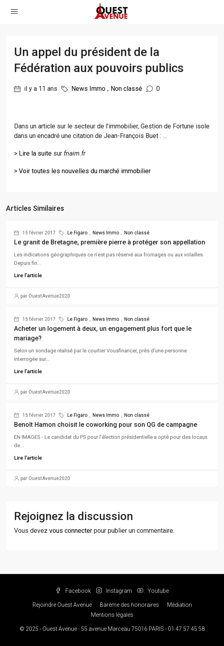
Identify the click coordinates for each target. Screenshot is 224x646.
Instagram (114, 591)
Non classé (126, 88)
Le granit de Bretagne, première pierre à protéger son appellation (109, 242)
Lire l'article (28, 275)
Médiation (179, 605)
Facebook (73, 591)
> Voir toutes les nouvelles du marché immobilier (82, 171)
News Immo (88, 88)
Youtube (153, 591)
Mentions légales (112, 615)
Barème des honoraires (129, 605)
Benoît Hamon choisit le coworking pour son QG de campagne (105, 424)
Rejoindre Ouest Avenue (62, 605)
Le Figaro (77, 233)
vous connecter (70, 530)
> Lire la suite (33, 153)
